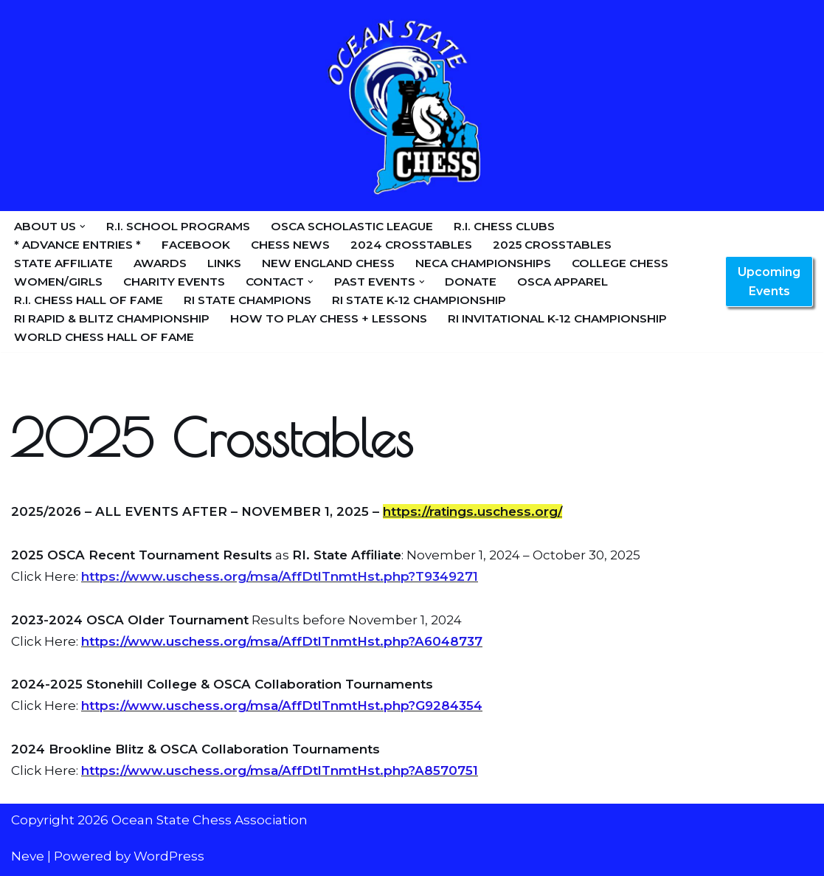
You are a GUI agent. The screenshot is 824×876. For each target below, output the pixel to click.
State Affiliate (63, 263)
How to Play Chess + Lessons (328, 318)
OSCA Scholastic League (352, 226)
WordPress (169, 856)
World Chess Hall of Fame (104, 337)
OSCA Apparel (562, 282)
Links (224, 263)
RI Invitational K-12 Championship (557, 318)
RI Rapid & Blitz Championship (112, 318)
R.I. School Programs (178, 226)
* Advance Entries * (77, 245)
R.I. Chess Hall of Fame (88, 300)
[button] (83, 227)
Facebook (196, 245)
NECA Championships (483, 263)
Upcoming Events (769, 281)
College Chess (620, 263)
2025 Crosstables (552, 245)
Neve (27, 856)
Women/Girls (58, 282)
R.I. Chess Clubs (504, 226)
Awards (160, 263)
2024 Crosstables (411, 245)
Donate (470, 282)
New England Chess (328, 263)
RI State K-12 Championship (419, 300)
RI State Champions (247, 300)
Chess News (290, 245)
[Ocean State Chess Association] (412, 105)
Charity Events (174, 282)
